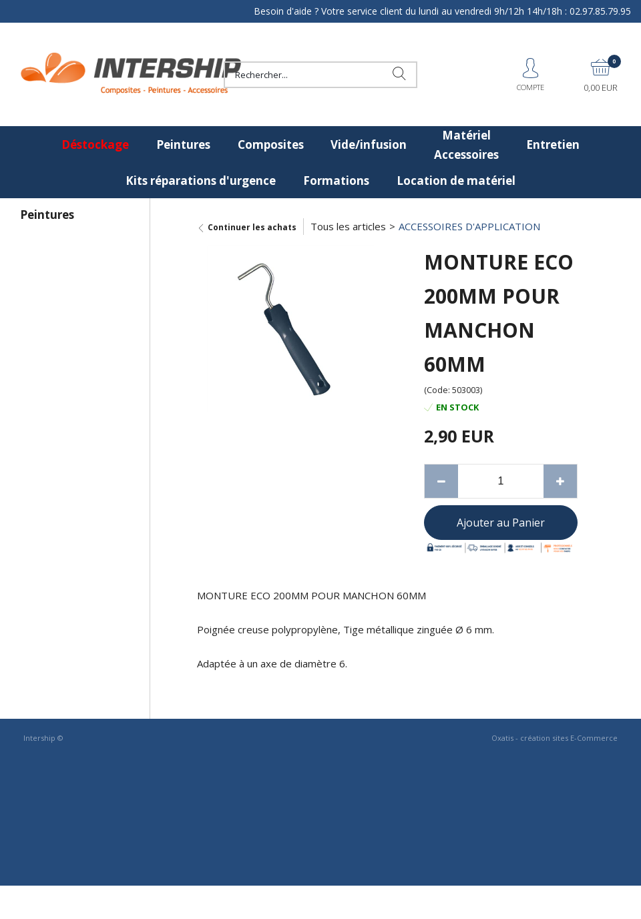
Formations (336, 180)
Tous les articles (348, 226)
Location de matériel (456, 180)
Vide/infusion (369, 144)
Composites (271, 144)
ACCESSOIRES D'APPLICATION (469, 226)
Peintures (183, 144)
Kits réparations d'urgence (201, 180)
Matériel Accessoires (466, 144)
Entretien (553, 144)
